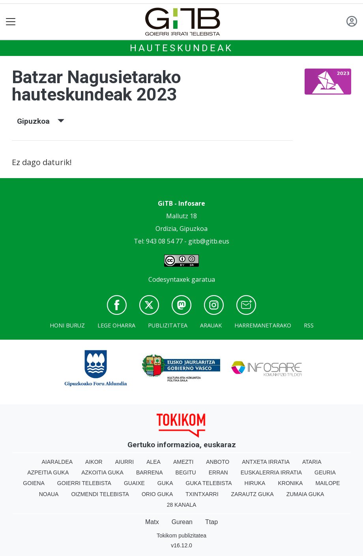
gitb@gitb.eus (208, 241)
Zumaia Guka (305, 494)
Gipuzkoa (40, 121)
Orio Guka (157, 494)
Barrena (149, 472)
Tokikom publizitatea (181, 535)
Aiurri (124, 462)
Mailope (327, 483)
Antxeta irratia (266, 462)
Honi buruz (67, 325)
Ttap (211, 522)
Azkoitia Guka (102, 472)
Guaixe (134, 483)
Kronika (290, 483)
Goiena (33, 483)
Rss (309, 325)
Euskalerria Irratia (271, 472)
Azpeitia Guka (48, 472)
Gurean (182, 522)
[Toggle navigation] (10, 22)
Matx (152, 522)
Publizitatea (167, 325)
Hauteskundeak (181, 48)
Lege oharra (116, 325)
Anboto (217, 462)
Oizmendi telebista (100, 494)
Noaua (49, 494)
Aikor (94, 462)
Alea (153, 462)
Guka (165, 483)
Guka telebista (209, 483)
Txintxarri (201, 494)
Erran (218, 472)
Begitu (186, 472)
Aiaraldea (57, 462)
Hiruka (255, 483)
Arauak (211, 325)
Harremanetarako (262, 325)
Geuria (325, 472)
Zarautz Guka (252, 494)
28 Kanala (181, 505)
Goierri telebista (84, 483)
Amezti (183, 462)
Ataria (312, 462)
